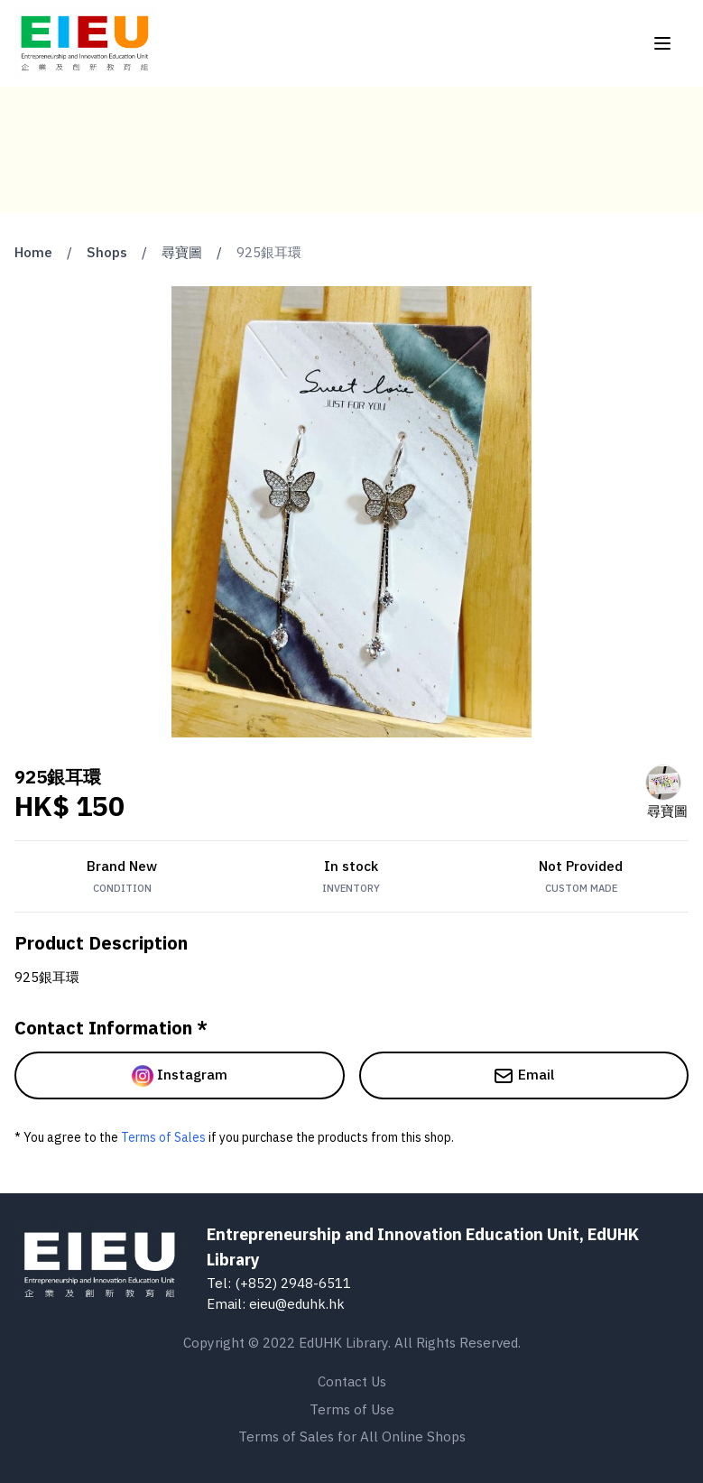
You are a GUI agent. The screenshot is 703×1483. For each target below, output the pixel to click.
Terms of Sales (163, 1137)
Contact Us (352, 1381)
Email (523, 1076)
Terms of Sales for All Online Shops (352, 1436)
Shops (107, 252)
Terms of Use (352, 1409)
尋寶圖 (182, 252)
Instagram (179, 1076)
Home (33, 252)
